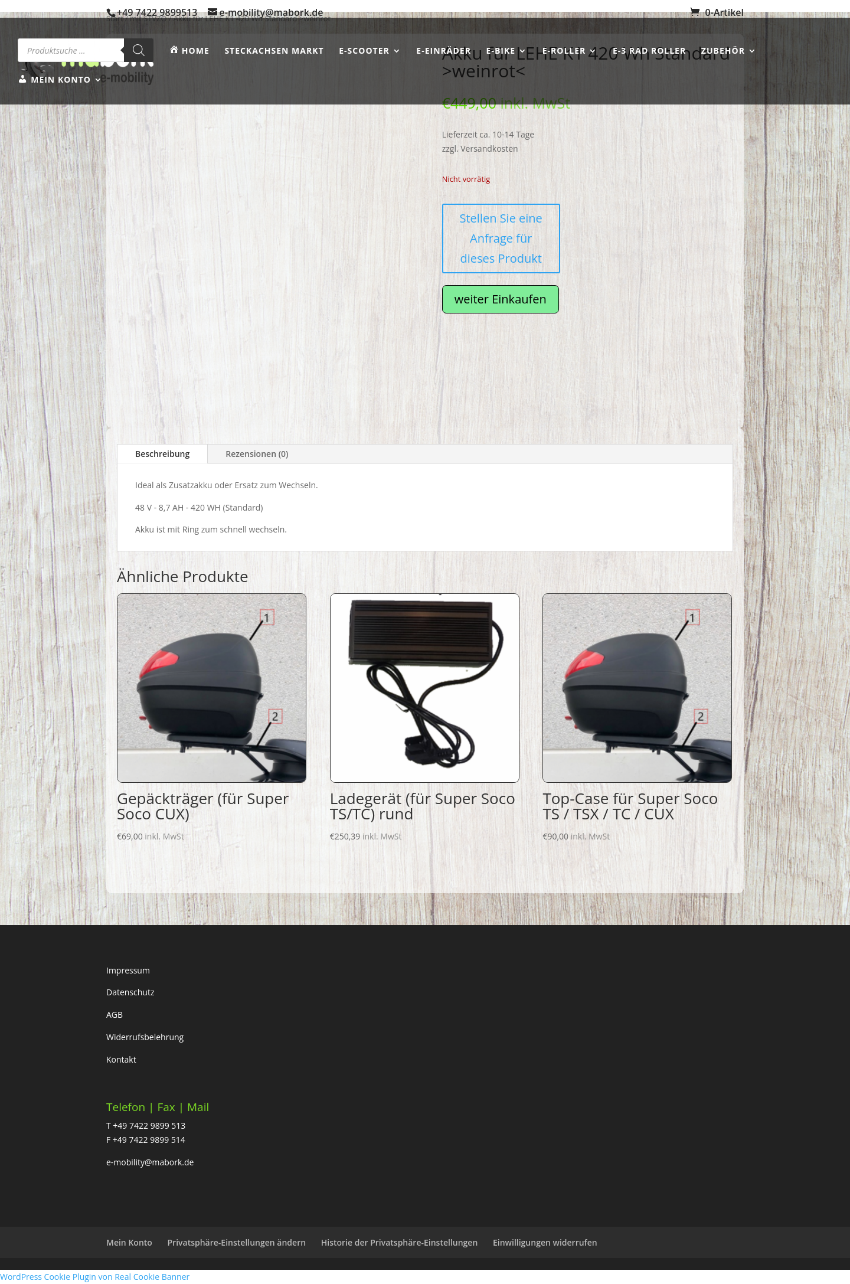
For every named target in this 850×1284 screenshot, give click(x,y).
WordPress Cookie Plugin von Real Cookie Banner (94, 1276)
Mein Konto (129, 1242)
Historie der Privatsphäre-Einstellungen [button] (399, 1242)
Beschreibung (162, 453)
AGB (114, 1014)
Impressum (128, 970)
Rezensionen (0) (256, 453)
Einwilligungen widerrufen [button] (545, 1242)
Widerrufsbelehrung (145, 1037)
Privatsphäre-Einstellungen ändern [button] (237, 1242)
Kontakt (121, 1059)
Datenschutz (130, 992)
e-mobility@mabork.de (150, 1162)
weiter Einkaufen (501, 299)
